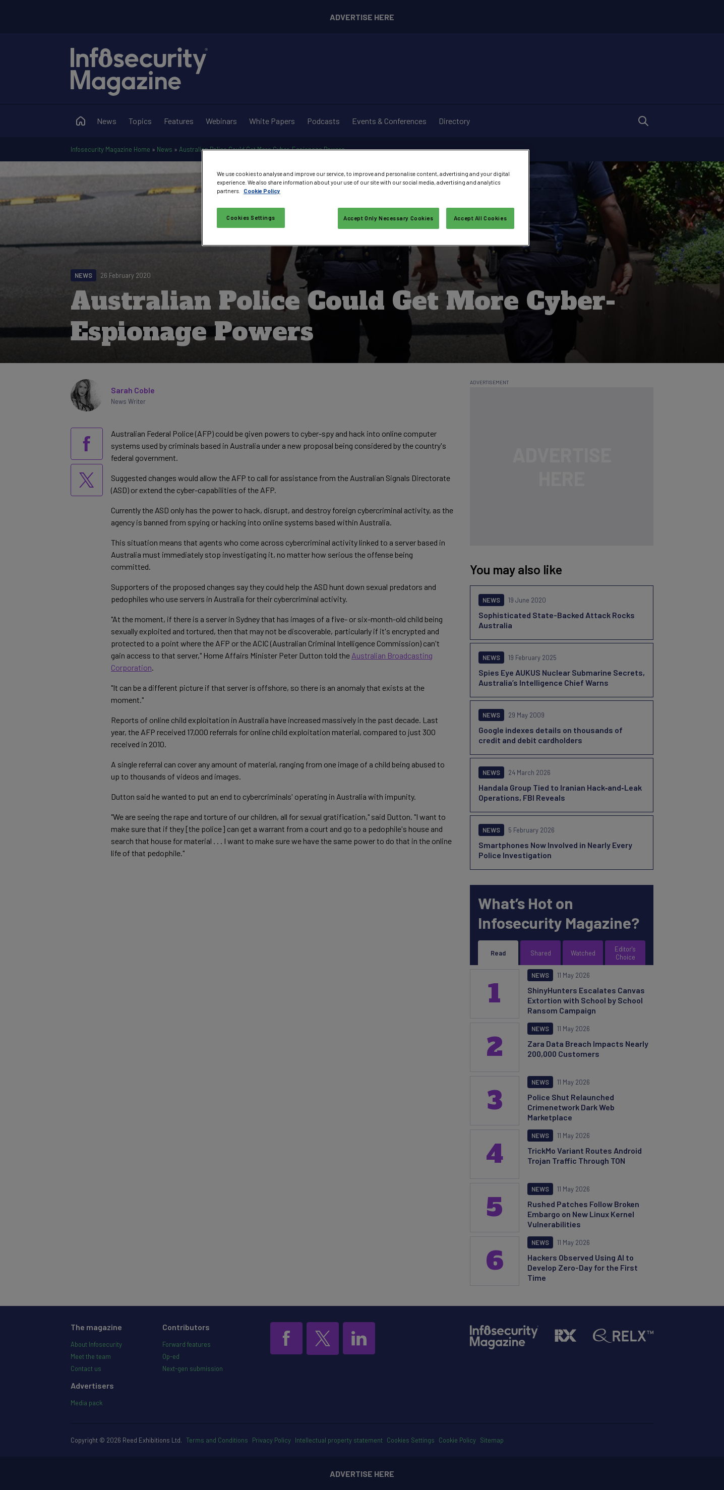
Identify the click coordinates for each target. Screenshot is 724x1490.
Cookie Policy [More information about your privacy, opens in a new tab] (262, 191)
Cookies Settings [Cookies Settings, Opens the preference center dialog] (250, 217)
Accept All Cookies (480, 218)
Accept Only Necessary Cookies (388, 218)
